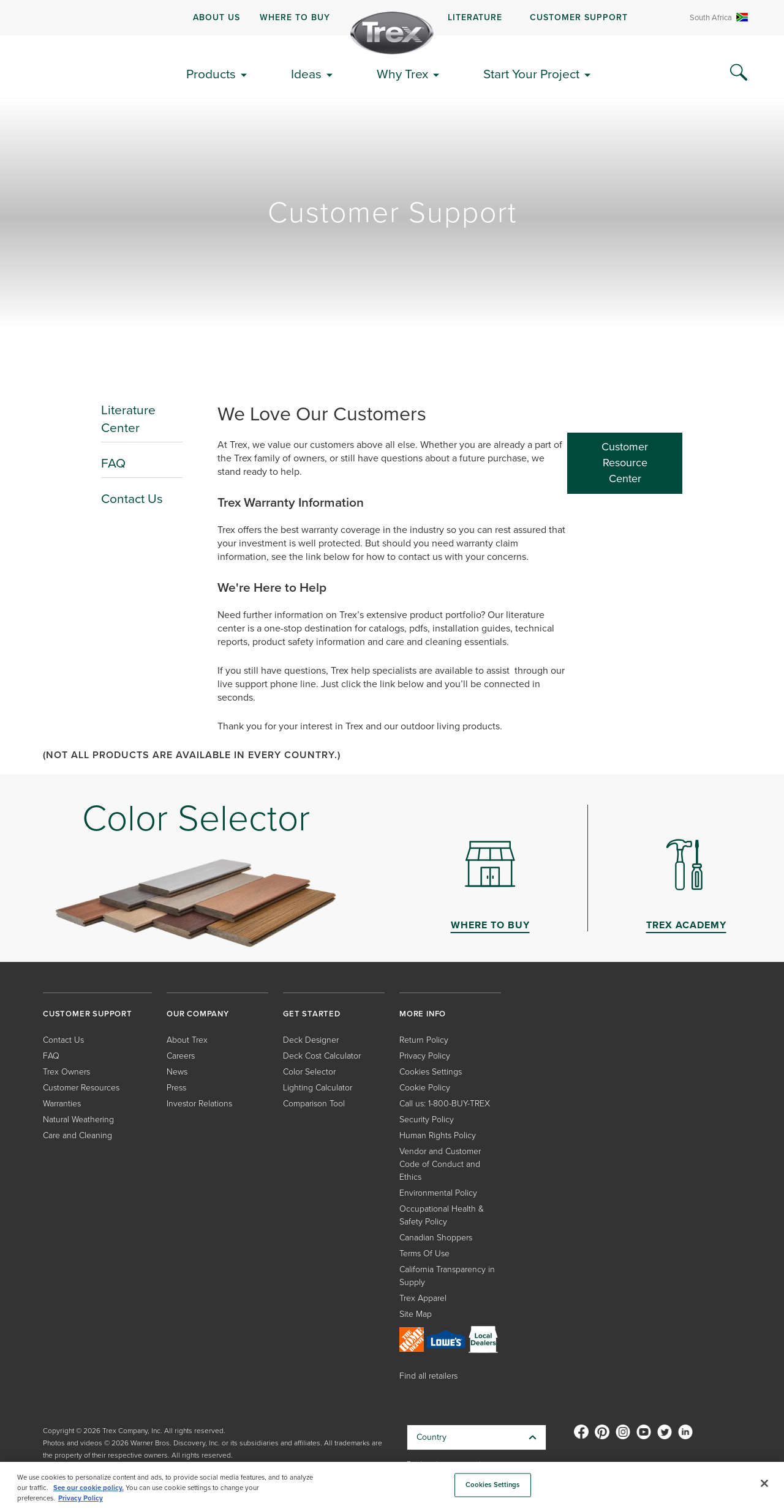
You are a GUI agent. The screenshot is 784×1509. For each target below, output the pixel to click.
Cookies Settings (430, 1071)
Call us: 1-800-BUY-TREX (444, 1103)
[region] (392, 1485)
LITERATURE (475, 17)
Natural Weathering (78, 1119)
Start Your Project (531, 73)
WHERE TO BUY (295, 17)
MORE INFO (422, 1013)
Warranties (62, 1103)
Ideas (306, 73)
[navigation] (392, 17)
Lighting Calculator (317, 1087)
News (177, 1071)
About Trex (187, 1039)
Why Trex (402, 73)
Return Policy (423, 1039)
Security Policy (426, 1119)
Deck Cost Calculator (322, 1055)
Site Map (415, 1313)
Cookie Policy (424, 1087)
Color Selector (309, 1071)
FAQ (113, 462)
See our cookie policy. (88, 1487)
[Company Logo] (392, 33)
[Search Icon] (738, 73)
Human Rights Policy (437, 1135)
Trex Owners (66, 1071)
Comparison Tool (314, 1103)
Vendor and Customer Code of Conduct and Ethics (440, 1163)
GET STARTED (312, 1013)
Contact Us (132, 498)
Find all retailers (428, 1375)
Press (176, 1087)
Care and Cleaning (77, 1135)
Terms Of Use (424, 1253)
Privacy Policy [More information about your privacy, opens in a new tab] (80, 1498)
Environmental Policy (438, 1192)
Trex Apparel (423, 1297)
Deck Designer (311, 1039)
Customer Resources (81, 1087)
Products (211, 73)
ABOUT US (216, 17)
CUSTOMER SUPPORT (579, 17)
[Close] (764, 1483)
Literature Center (128, 418)
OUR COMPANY (198, 1013)
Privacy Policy (424, 1055)
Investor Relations (199, 1103)
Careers (181, 1055)
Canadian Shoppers (435, 1237)
